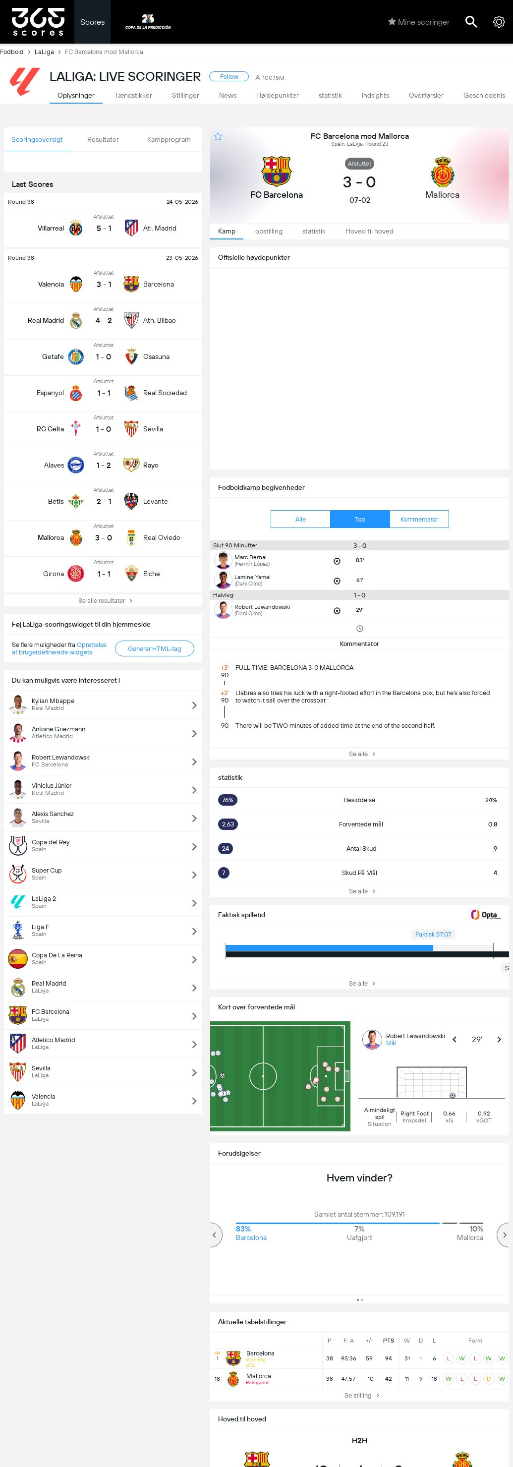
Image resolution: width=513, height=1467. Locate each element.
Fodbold (17, 51)
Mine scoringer (419, 21)
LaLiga (50, 51)
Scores (92, 22)
